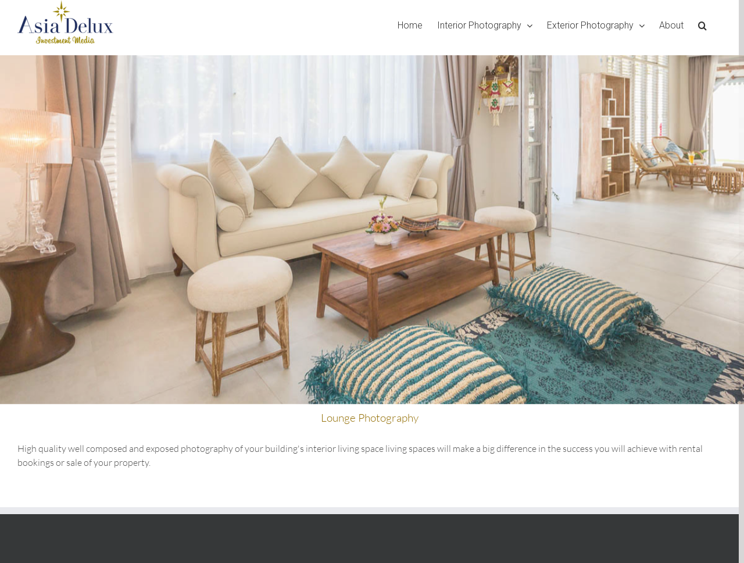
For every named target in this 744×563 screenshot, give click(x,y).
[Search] (702, 25)
